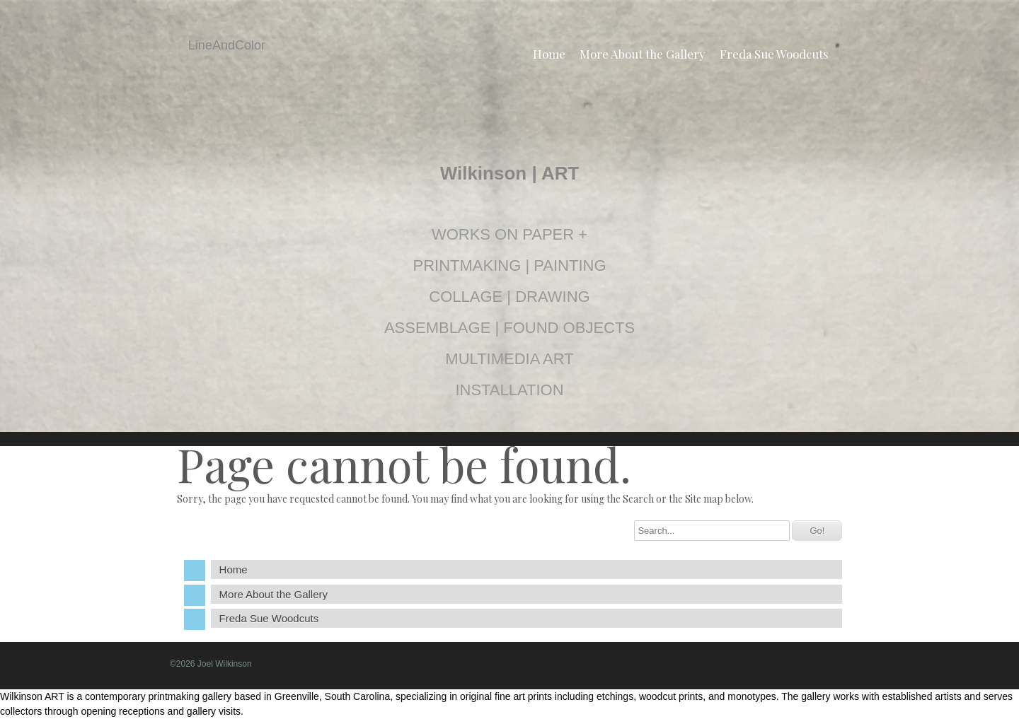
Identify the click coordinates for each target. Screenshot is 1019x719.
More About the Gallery (643, 54)
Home (549, 54)
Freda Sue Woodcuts (774, 54)
